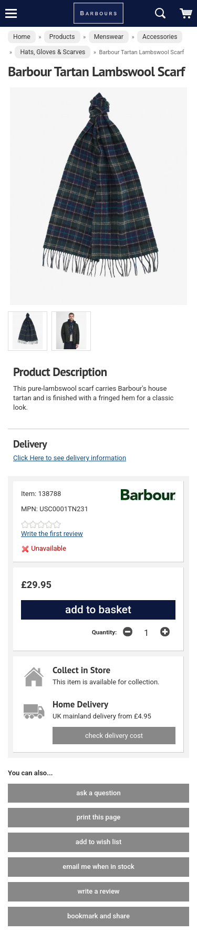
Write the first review (52, 534)
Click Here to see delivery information (69, 458)
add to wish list (98, 842)
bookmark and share (98, 916)
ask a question (98, 793)
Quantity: (104, 632)
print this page (98, 817)
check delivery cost (114, 736)
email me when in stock (98, 866)
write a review (98, 891)
